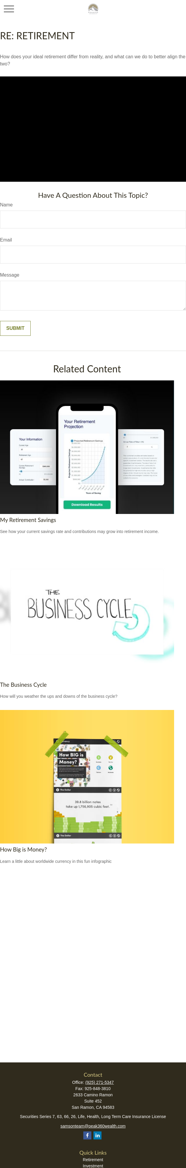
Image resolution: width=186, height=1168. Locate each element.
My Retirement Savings (28, 520)
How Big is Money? (23, 849)
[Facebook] (87, 1135)
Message (9, 275)
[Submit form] (15, 328)
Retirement (93, 1159)
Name (6, 204)
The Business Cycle (23, 684)
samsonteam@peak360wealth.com (93, 1126)
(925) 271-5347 (99, 1082)
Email (6, 239)
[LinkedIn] (97, 1135)
